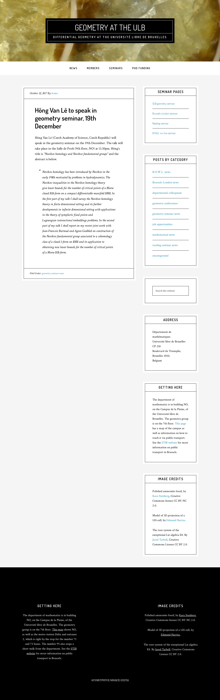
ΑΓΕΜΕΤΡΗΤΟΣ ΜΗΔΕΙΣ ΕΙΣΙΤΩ (110, 680)
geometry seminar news (53, 273)
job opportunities (162, 224)
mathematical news (163, 235)
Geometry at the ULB (110, 26)
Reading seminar (160, 123)
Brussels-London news (165, 182)
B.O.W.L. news (161, 172)
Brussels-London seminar (165, 113)
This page (180, 424)
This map (57, 630)
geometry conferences (165, 203)
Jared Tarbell (159, 540)
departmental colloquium (167, 193)
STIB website (169, 443)
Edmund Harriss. (176, 520)
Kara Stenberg (160, 496)
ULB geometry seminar (163, 103)
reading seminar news (165, 245)
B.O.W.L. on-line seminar (164, 133)
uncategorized (160, 256)
